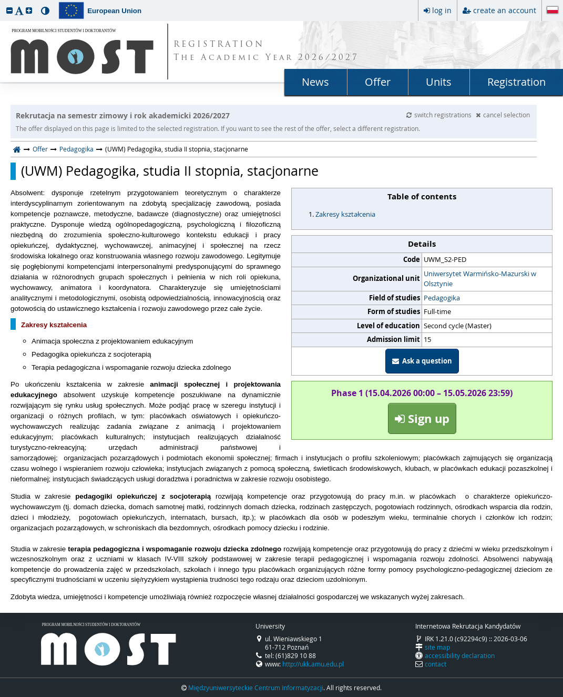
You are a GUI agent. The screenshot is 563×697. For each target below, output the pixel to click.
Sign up (422, 418)
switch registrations (439, 114)
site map (437, 647)
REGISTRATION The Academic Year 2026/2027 (266, 51)
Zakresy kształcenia (345, 214)
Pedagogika (76, 149)
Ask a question (422, 361)
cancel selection (503, 114)
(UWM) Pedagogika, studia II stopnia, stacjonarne (170, 171)
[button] (9, 10)
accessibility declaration (460, 655)
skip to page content (2, 2)
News (315, 82)
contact (435, 664)
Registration (516, 82)
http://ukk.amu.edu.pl (313, 664)
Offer (378, 82)
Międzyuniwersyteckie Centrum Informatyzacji (255, 687)
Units (439, 82)
